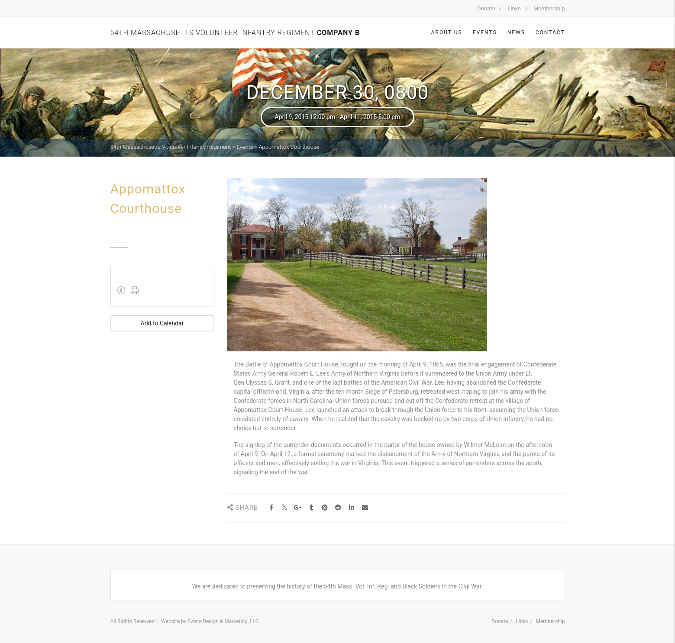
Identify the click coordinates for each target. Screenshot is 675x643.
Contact (550, 32)
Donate (486, 8)
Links (514, 8)
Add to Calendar (162, 323)
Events (485, 32)
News (516, 32)
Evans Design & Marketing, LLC (222, 621)
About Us (446, 32)
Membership (549, 8)
